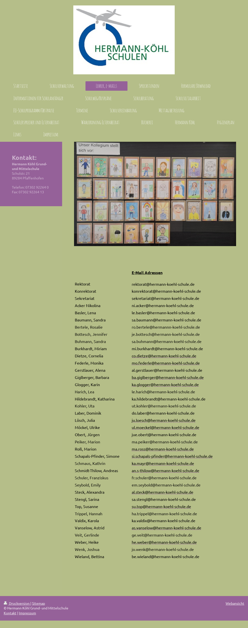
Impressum (27, 613)
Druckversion (17, 603)
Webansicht (235, 603)
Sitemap (38, 603)
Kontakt (10, 613)
